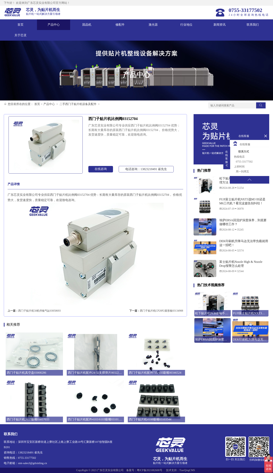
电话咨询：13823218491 (146, 169)
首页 (20, 24)
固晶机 (86, 24)
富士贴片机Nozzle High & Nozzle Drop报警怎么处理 (240, 263)
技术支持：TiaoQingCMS (180, 470)
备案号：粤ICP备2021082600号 (144, 470)
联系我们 (253, 24)
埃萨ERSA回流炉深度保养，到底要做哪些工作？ (243, 222)
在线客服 (241, 143)
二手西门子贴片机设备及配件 (78, 104)
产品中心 (54, 24)
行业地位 (186, 24)
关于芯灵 (20, 35)
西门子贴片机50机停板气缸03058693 (39, 310)
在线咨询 (101, 169)
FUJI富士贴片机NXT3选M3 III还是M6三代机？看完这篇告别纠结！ (242, 201)
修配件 (120, 24)
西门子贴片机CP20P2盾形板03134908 (161, 310)
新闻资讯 (219, 24)
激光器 (153, 24)
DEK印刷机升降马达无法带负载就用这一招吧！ (243, 243)
